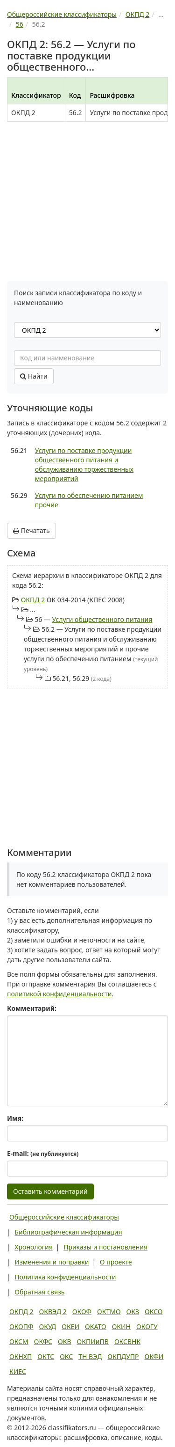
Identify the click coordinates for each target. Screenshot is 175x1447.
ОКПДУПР (123, 1356)
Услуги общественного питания (102, 619)
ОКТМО (109, 1311)
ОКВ (64, 1341)
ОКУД (47, 1326)
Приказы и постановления (105, 1246)
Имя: (15, 1118)
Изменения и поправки (51, 1261)
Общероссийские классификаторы (64, 1217)
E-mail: (42, 1153)
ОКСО (153, 1311)
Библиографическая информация (68, 1232)
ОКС (66, 1356)
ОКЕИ (70, 1326)
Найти (34, 376)
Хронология (33, 1246)
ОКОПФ (21, 1326)
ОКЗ (132, 1311)
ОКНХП (20, 1356)
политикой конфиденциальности (59, 993)
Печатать (31, 530)
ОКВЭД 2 (53, 1311)
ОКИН (121, 1326)
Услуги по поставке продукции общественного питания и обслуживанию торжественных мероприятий (84, 464)
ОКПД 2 (33, 599)
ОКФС (43, 1341)
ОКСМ (18, 1341)
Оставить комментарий (50, 1191)
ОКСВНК (127, 1341)
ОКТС (45, 1356)
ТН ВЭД (90, 1356)
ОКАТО (95, 1326)
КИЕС (17, 1371)
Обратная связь (39, 1291)
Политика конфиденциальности (65, 1276)
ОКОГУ (147, 1326)
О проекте (116, 1261)
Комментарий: (31, 1008)
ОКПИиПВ (93, 1341)
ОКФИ (154, 1356)
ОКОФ (81, 1311)
